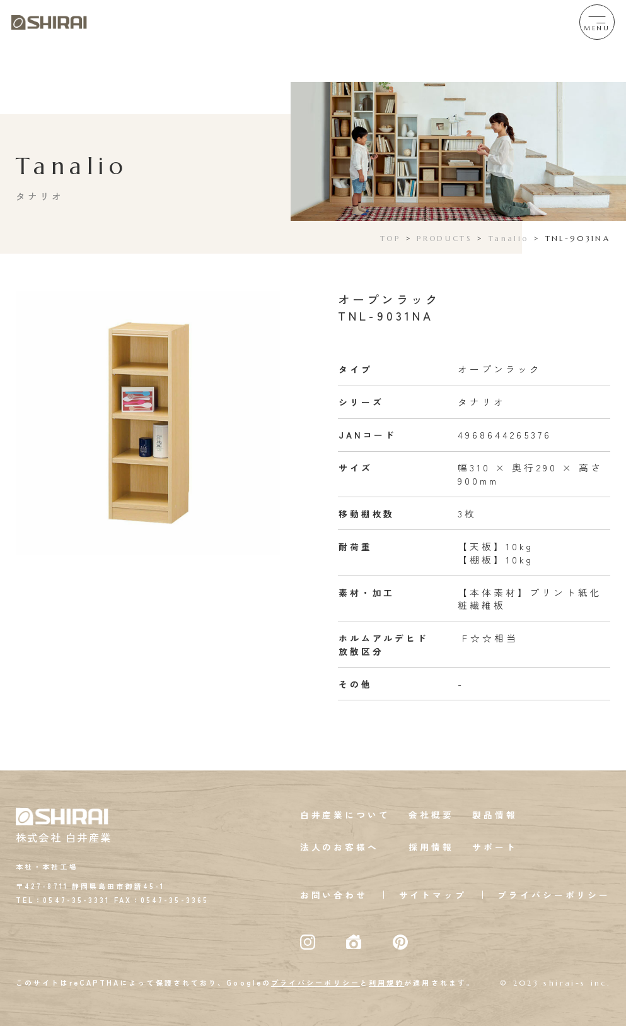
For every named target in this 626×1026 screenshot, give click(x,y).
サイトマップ (433, 894)
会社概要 (431, 814)
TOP (390, 238)
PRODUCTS (444, 238)
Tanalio (508, 238)
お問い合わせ (334, 894)
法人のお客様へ (339, 846)
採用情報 (431, 846)
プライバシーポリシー (553, 894)
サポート (494, 846)
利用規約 (386, 982)
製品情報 (494, 814)
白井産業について (345, 814)
